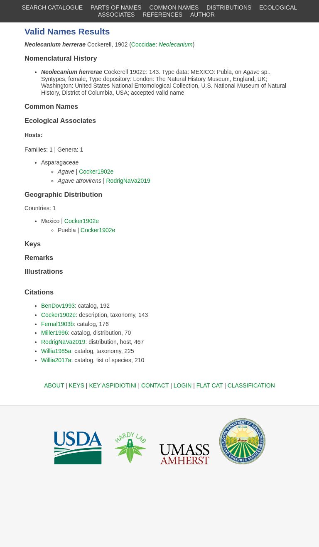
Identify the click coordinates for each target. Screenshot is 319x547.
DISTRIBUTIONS (228, 7)
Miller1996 (54, 332)
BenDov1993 (58, 305)
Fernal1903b (57, 324)
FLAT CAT (209, 385)
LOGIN (183, 385)
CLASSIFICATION (251, 385)
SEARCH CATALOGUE (52, 7)
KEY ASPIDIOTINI (112, 385)
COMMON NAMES (174, 7)
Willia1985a (56, 351)
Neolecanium (176, 44)
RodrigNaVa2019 (128, 180)
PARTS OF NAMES (116, 7)
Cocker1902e (96, 171)
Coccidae (143, 44)
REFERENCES (162, 14)
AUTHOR (202, 14)
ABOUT (54, 385)
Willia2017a (56, 360)
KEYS (76, 385)
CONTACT (155, 385)
